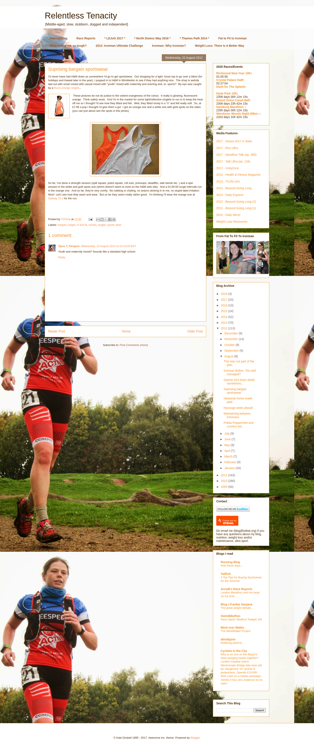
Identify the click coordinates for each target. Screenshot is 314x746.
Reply (61, 257)
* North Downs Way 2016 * (152, 38)
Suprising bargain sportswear (235, 390)
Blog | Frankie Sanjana (236, 604)
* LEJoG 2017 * (114, 38)
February (230, 462)
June (227, 439)
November (231, 339)
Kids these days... (232, 565)
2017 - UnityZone (227, 168)
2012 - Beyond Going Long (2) (236, 201)
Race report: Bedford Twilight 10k (241, 619)
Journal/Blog (58, 38)
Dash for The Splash (230, 86)
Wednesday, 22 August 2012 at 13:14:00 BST (108, 246)
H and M (82, 224)
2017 (224, 299)
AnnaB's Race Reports (236, 589)
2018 (224, 293)
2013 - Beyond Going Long (233, 188)
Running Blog (230, 562)
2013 (224, 322)
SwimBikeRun (230, 616)
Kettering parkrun (231, 642)
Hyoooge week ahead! (238, 408)
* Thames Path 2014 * (194, 38)
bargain (62, 224)
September (231, 350)
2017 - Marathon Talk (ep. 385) (236, 154)
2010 (224, 481)
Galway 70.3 (55, 198)
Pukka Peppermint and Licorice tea (238, 424)
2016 (224, 305)
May (227, 445)
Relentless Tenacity (81, 15)
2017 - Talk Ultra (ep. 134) (233, 161)
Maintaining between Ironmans (237, 415)
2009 (224, 486)
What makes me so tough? (68, 45)
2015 (224, 311)
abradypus (228, 639)
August (229, 356)
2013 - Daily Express (229, 195)
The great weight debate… (237, 607)
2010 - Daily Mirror (228, 215)
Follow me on (229, 522)
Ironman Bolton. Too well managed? (240, 372)
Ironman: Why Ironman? (169, 45)
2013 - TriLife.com (228, 181)
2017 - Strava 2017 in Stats (234, 141)
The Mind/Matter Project (236, 631)
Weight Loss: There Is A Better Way (219, 45)
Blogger (195, 737)
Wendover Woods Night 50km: (238, 113)
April (227, 450)
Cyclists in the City (234, 651)
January (230, 468)
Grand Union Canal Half (232, 100)
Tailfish (226, 574)
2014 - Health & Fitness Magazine (238, 174)
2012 (224, 328)
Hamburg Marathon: (230, 107)
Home (126, 331)
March (228, 456)
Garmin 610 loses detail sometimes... (239, 381)
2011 (224, 475)
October (230, 345)
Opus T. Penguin (69, 246)
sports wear (114, 224)
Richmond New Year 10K (233, 73)
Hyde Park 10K (226, 93)
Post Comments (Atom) (134, 345)
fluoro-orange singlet (66, 87)
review (92, 224)
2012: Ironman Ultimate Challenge (119, 45)
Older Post (195, 331)
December (231, 333)
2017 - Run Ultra (227, 148)
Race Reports (86, 38)
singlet (102, 224)
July (227, 433)
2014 (224, 317)
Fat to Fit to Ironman (232, 38)
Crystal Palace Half (229, 80)
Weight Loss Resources (231, 221)
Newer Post (56, 331)
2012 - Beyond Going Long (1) (236, 208)
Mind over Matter (232, 627)
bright (71, 224)
